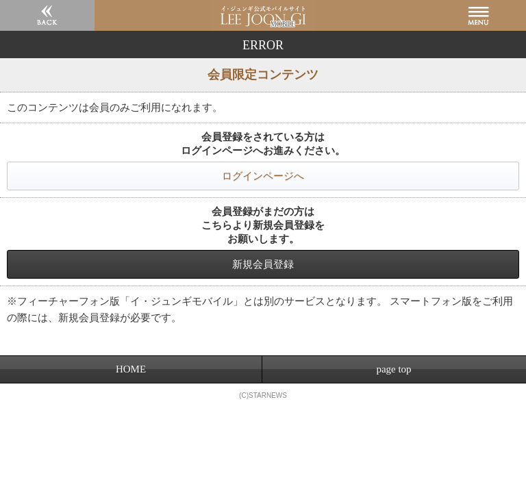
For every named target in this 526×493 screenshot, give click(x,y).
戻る (47, 15)
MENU (478, 15)
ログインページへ (263, 175)
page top (393, 369)
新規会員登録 (263, 264)
